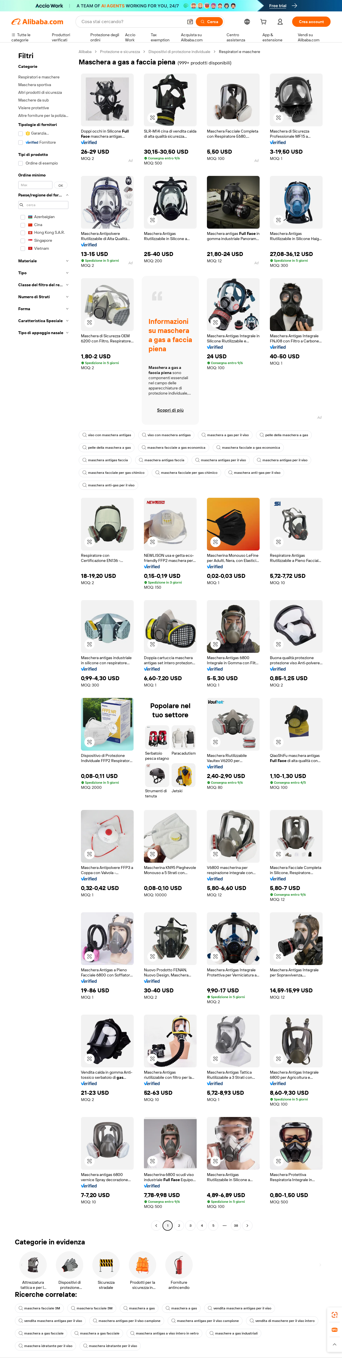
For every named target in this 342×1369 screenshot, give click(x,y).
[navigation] (43, 639)
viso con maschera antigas (106, 435)
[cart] (264, 22)
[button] (190, 21)
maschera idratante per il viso (45, 1346)
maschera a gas (139, 1308)
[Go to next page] (247, 1225)
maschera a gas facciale (41, 1333)
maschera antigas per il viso (220, 460)
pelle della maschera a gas (284, 435)
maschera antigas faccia (105, 460)
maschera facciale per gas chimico (113, 472)
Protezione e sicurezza (120, 51)
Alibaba (85, 51)
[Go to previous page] (156, 1225)
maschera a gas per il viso (225, 435)
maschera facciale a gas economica (173, 447)
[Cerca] (209, 21)
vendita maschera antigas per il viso (239, 1308)
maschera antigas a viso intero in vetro (164, 1333)
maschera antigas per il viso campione (126, 1321)
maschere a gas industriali (233, 1333)
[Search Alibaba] (132, 22)
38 (236, 1226)
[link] (334, 1314)
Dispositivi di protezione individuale (179, 51)
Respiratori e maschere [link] (239, 51)
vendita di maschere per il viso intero (282, 1321)
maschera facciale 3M (39, 1308)
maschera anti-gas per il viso (254, 472)
